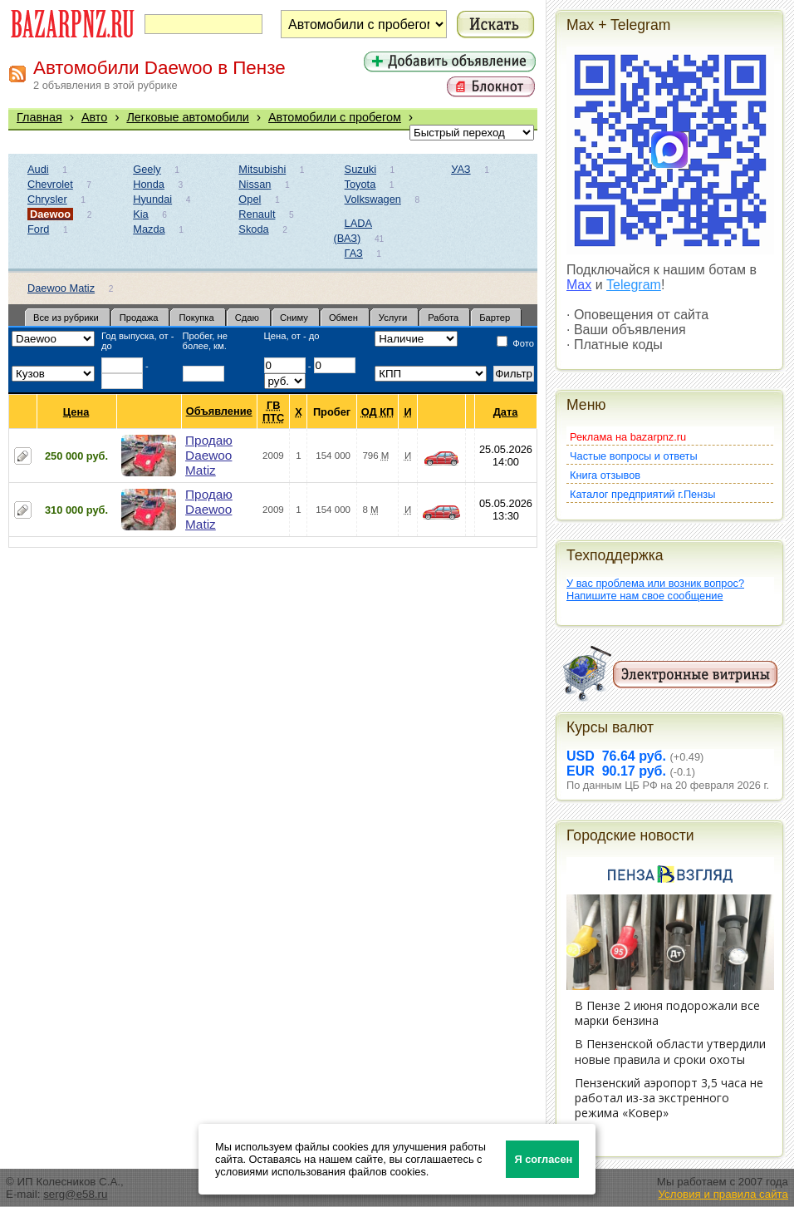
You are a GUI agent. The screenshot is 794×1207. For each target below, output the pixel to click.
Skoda (253, 229)
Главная (39, 117)
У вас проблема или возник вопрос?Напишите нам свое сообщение (655, 589)
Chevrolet (50, 184)
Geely (146, 169)
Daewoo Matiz (61, 288)
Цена (76, 412)
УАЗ (460, 169)
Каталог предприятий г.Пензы (642, 494)
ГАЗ (354, 253)
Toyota (360, 184)
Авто (94, 117)
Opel (249, 199)
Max (578, 285)
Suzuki (360, 169)
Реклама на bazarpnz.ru (628, 437)
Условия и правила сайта (723, 1194)
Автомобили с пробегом (334, 117)
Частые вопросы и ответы (634, 456)
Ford (38, 229)
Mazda (148, 229)
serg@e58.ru (75, 1194)
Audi (38, 169)
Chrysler (47, 199)
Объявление (219, 411)
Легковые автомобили (187, 117)
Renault (256, 214)
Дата (506, 412)
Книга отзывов (605, 475)
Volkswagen (373, 199)
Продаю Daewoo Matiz (209, 455)
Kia (141, 214)
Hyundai (152, 199)
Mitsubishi (262, 169)
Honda (148, 184)
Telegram (633, 285)
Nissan (254, 184)
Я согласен (543, 1159)
